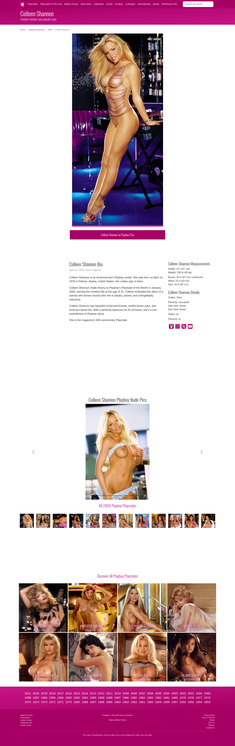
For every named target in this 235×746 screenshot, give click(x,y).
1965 (109, 702)
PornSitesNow (97, 735)
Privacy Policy (209, 715)
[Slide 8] (131, 495)
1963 (125, 702)
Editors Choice (71, 4)
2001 (191, 693)
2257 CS (211, 723)
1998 (28, 697)
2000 (199, 693)
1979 (183, 697)
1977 (199, 697)
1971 (60, 702)
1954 (199, 702)
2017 (60, 693)
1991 (85, 697)
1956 (183, 702)
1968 (85, 702)
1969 (77, 702)
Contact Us (210, 728)
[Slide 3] (104, 495)
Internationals (144, 4)
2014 (85, 693)
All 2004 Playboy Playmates (117, 505)
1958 (166, 702)
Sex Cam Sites (146, 735)
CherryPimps (25, 717)
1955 (191, 702)
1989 (101, 697)
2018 (52, 693)
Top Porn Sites (109, 735)
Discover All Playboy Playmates (117, 576)
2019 (44, 693)
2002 (183, 693)
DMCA (212, 720)
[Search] (198, 4)
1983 (150, 697)
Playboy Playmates (36, 30)
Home (22, 30)
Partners (211, 725)
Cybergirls (130, 4)
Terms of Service (208, 717)
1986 (125, 697)
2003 (174, 693)
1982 (158, 697)
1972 (52, 702)
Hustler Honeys (26, 720)
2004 (50, 30)
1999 (207, 693)
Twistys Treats (25, 725)
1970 (68, 702)
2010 (117, 693)
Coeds (109, 4)
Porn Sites (87, 735)
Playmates (33, 4)
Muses (156, 4)
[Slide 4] (109, 495)
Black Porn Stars (26, 715)
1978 (191, 697)
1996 (44, 697)
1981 (166, 697)
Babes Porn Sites (133, 735)
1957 (174, 702)
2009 (125, 693)
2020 (36, 693)
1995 (52, 697)
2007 (142, 693)
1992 (77, 697)
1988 (109, 697)
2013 (93, 693)
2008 (134, 693)
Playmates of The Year (51, 4)
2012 (101, 693)
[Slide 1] (93, 495)
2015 (77, 693)
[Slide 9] (136, 495)
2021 (28, 693)
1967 (93, 702)
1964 (117, 702)
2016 (68, 693)
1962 (134, 702)
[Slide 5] (115, 495)
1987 (117, 697)
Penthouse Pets (169, 4)
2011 (109, 693)
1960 (150, 702)
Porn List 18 (120, 735)
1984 (142, 697)
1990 (93, 697)
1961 (142, 702)
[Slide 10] (142, 495)
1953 (207, 702)
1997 (36, 697)
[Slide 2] (98, 495)
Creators (119, 4)
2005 (158, 693)
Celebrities (99, 4)
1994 (60, 697)
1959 (158, 702)
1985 (134, 697)
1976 (207, 697)
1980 (174, 697)
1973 (44, 702)
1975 (28, 702)
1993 (68, 697)
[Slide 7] (125, 495)
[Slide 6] (120, 495)
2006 (150, 693)
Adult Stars (86, 4)
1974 (36, 702)
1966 (101, 702)
